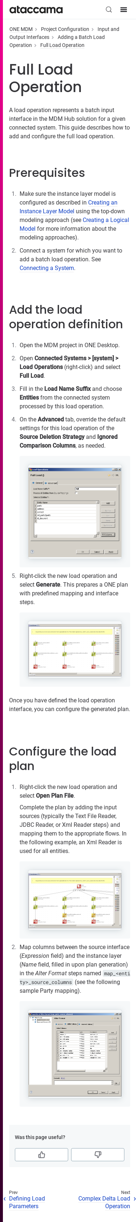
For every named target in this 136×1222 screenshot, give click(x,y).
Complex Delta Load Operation (104, 1202)
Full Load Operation (62, 45)
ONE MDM (21, 29)
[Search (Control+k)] (108, 9)
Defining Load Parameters (27, 1202)
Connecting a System (47, 268)
